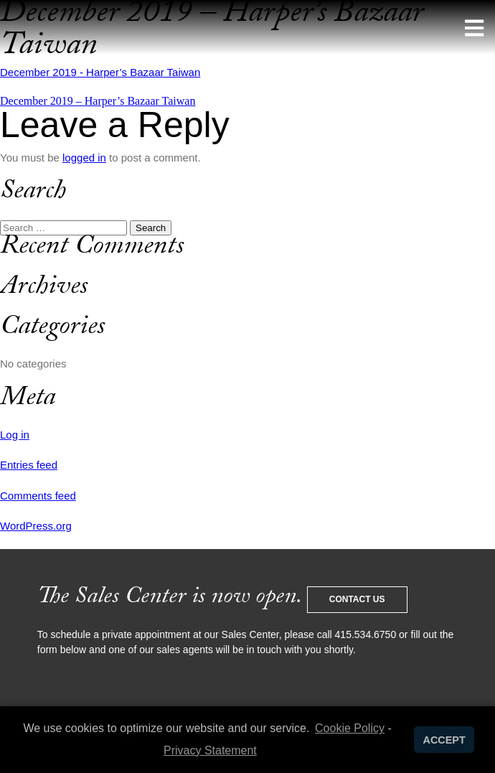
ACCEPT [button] (444, 740)
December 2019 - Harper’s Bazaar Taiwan (100, 72)
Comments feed (38, 495)
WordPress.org (36, 526)
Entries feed (28, 465)
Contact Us (357, 599)
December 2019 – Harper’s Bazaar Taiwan (97, 101)
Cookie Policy (350, 728)
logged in (84, 157)
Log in (14, 434)
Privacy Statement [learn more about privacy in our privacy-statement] (210, 750)
